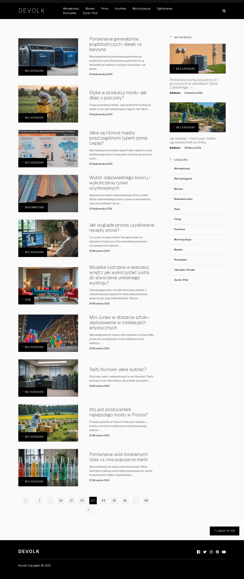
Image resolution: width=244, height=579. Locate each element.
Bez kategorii (34, 71)
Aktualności (71, 8)
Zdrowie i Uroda (184, 270)
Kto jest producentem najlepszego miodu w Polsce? (118, 412)
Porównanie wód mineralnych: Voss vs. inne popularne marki (118, 457)
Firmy (104, 8)
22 (82, 500)
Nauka (178, 250)
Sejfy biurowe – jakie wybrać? (117, 369)
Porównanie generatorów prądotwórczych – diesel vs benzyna (115, 44)
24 (103, 500)
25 (114, 500)
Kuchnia (120, 8)
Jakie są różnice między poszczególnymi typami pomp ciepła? (118, 138)
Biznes (90, 8)
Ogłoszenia (164, 8)
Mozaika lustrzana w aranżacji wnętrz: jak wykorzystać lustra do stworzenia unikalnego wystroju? (119, 274)
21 (71, 500)
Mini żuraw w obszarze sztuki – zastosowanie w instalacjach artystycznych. (119, 322)
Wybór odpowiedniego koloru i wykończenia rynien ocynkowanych (119, 183)
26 (125, 500)
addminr (175, 93)
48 (146, 500)
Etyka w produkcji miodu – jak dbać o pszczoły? (118, 95)
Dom (28, 300)
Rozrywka (69, 13)
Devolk (31, 10)
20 (61, 500)
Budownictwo (34, 207)
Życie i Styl (90, 13)
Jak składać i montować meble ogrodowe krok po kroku (193, 140)
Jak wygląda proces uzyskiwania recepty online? (121, 227)
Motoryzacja (141, 8)
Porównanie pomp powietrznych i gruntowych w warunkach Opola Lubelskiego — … (194, 83)
